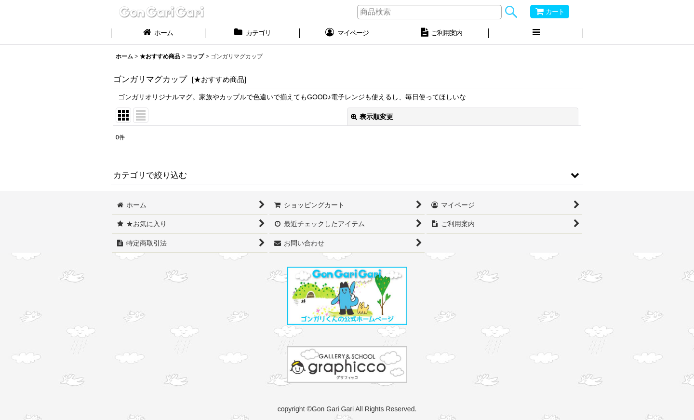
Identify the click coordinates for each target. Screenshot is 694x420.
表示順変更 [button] (372, 117)
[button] (536, 33)
